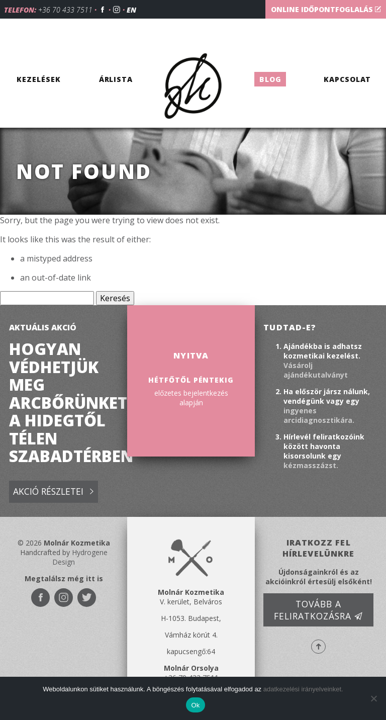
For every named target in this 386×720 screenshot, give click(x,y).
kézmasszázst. (310, 465)
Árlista (116, 79)
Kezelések (38, 79)
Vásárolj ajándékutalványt (315, 370)
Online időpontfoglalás (326, 9)
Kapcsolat (347, 79)
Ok (195, 705)
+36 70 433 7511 (65, 10)
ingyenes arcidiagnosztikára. (318, 415)
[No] (373, 698)
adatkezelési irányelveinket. (303, 689)
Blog (270, 79)
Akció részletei (53, 492)
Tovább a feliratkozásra (318, 610)
